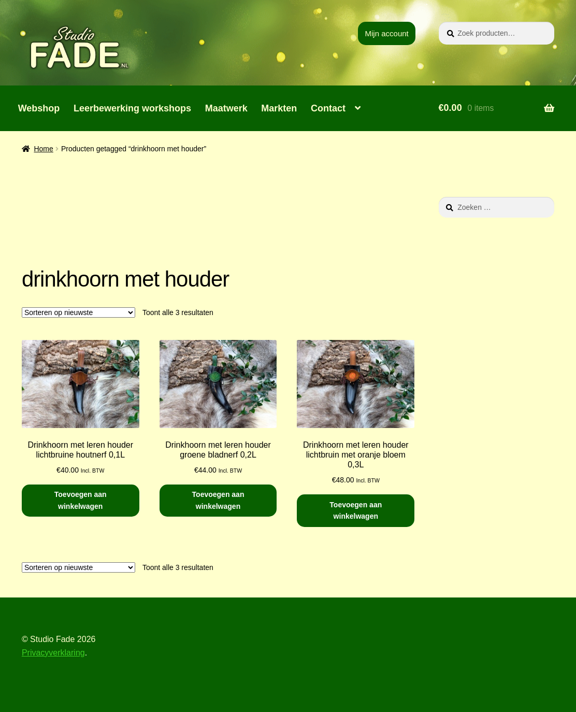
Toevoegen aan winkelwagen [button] (80, 500)
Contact (328, 108)
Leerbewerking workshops (132, 108)
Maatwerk (226, 108)
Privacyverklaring (53, 652)
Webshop (39, 108)
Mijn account (387, 33)
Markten (279, 108)
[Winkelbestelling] (78, 312)
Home (43, 149)
